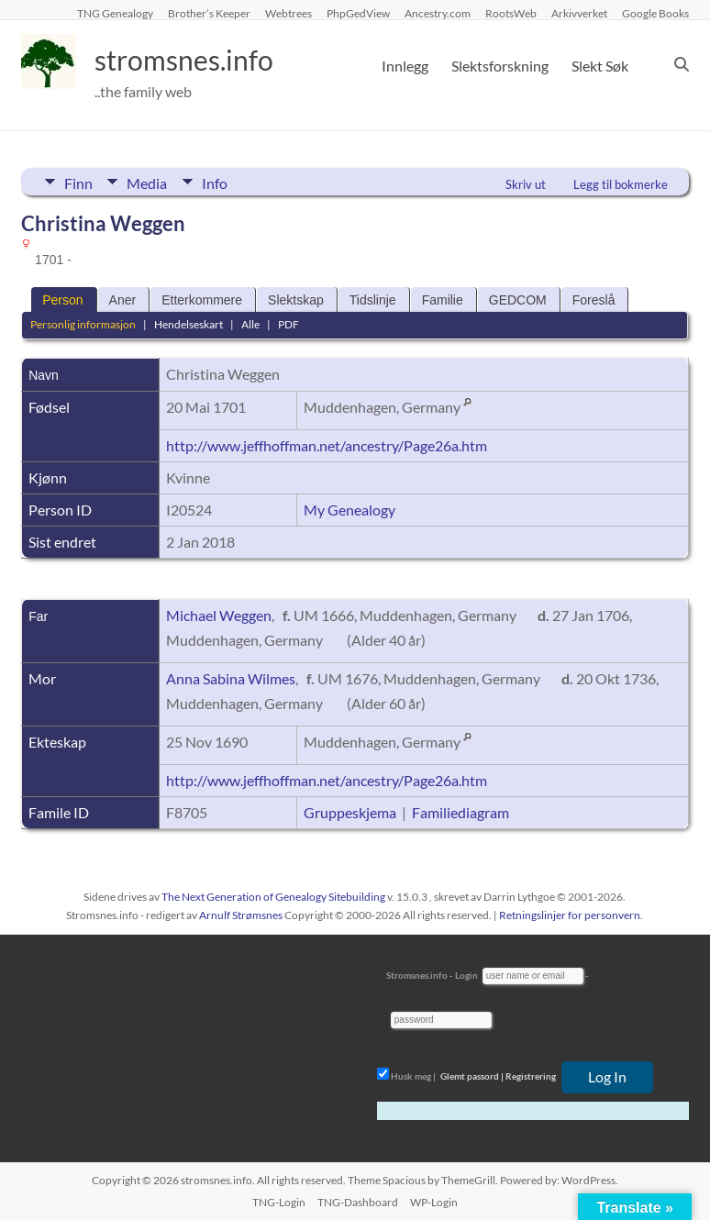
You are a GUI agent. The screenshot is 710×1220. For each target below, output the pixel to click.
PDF (288, 324)
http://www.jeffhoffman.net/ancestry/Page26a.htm (326, 445)
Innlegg (405, 65)
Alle (250, 324)
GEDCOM (518, 300)
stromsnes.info (201, 59)
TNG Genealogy (115, 12)
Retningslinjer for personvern (569, 915)
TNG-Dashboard (357, 1202)
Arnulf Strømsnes (241, 915)
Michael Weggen (219, 615)
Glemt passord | (472, 1075)
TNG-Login (278, 1202)
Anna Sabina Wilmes (230, 678)
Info (223, 181)
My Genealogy (349, 509)
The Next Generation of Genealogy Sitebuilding (273, 897)
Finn (78, 181)
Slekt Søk (599, 65)
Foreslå (594, 300)
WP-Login (434, 1202)
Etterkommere (201, 300)
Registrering (531, 1075)
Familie (442, 300)
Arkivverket (579, 12)
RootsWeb (511, 12)
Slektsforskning (500, 65)
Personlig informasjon (83, 324)
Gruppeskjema (350, 812)
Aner (123, 300)
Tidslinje (372, 300)
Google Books (655, 12)
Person (62, 300)
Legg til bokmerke (620, 184)
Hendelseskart (188, 324)
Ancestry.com (438, 12)
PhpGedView (358, 12)
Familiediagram (460, 812)
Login (466, 975)
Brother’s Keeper (209, 12)
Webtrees (288, 12)
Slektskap (296, 300)
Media (151, 181)
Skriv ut (525, 184)
